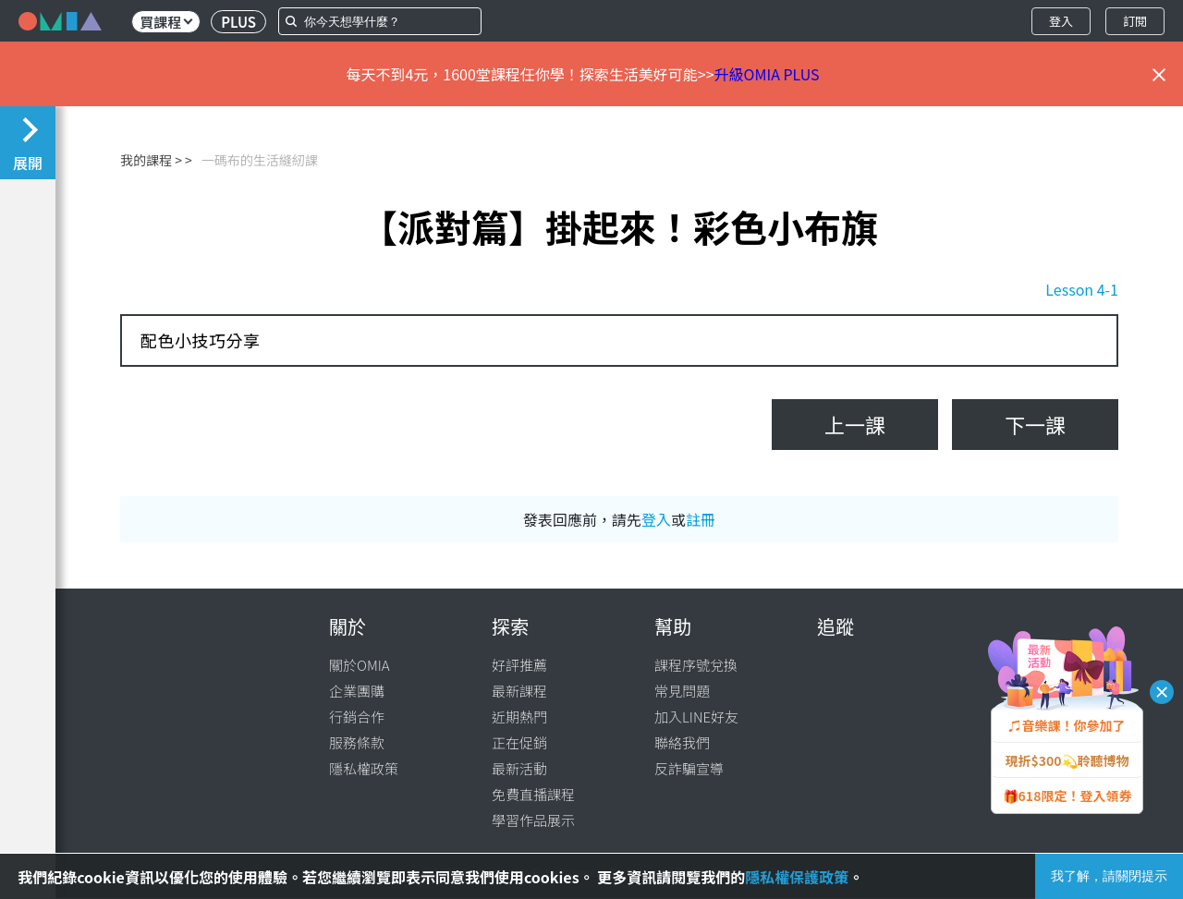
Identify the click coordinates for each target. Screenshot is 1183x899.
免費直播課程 (533, 794)
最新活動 (519, 768)
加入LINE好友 (696, 716)
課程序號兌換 (696, 664)
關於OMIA (359, 664)
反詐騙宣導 (689, 768)
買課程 (166, 21)
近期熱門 (519, 716)
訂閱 (1135, 21)
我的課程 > (151, 160)
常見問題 (682, 690)
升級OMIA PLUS (767, 74)
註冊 (700, 519)
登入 (1061, 21)
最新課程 (519, 690)
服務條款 (356, 742)
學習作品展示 (533, 820)
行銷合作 (356, 716)
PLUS (238, 21)
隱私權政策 (363, 768)
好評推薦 (519, 664)
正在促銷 (519, 742)
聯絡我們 (682, 742)
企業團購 (356, 690)
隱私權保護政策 (796, 877)
